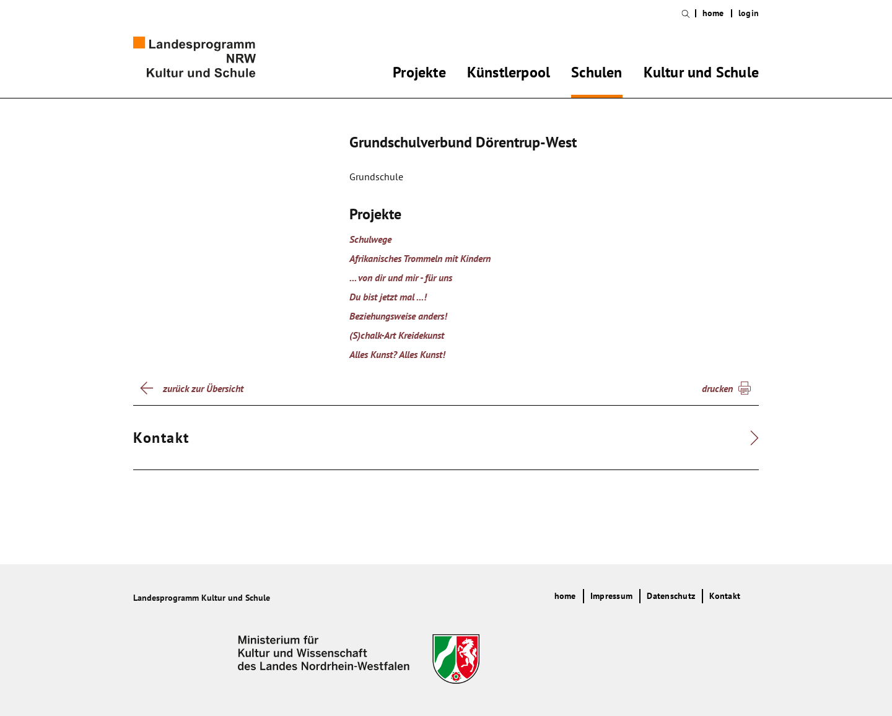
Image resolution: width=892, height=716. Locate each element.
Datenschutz (671, 595)
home (713, 13)
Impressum (611, 595)
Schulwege (370, 239)
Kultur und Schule (701, 74)
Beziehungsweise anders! (398, 316)
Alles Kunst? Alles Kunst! (397, 354)
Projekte (419, 74)
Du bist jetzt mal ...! (388, 296)
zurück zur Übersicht (203, 388)
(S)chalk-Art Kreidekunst (396, 335)
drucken (717, 388)
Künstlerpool (508, 74)
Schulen (596, 74)
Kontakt (724, 595)
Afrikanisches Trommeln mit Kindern (420, 258)
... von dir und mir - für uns (400, 277)
